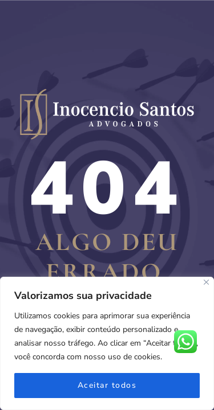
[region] (107, 343)
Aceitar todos (107, 385)
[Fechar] (206, 282)
